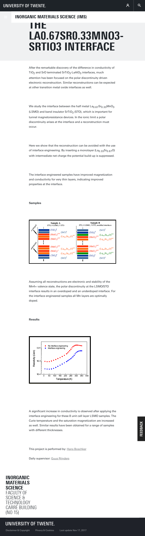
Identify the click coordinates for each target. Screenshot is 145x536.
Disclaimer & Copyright (18, 530)
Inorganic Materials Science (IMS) (51, 17)
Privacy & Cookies (44, 530)
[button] (141, 429)
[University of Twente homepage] (24, 5)
